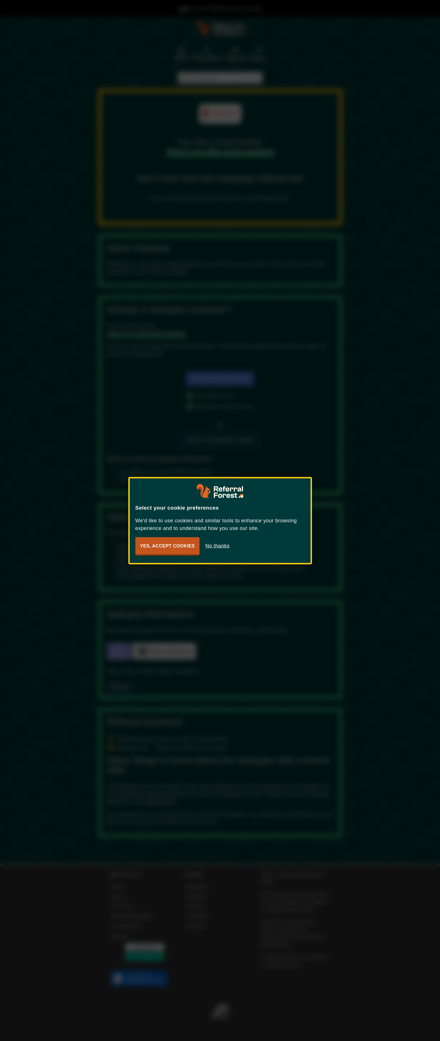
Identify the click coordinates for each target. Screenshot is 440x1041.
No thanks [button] (217, 545)
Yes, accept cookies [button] (167, 545)
